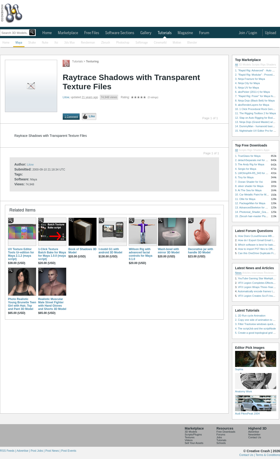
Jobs (219, 437)
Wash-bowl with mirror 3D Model (169, 251)
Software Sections (119, 33)
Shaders (271, 64)
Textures (190, 437)
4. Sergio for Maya (245, 168)
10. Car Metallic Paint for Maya (252, 194)
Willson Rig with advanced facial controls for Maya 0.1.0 (140, 254)
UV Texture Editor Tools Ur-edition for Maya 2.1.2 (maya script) (21, 254)
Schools (221, 443)
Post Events (68, 450)
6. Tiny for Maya (244, 177)
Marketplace (68, 33)
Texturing (92, 61)
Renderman (88, 42)
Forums (220, 434)
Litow (66, 97)
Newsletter (254, 434)
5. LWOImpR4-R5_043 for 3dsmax (255, 173)
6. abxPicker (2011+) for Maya (252, 91)
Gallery (146, 33)
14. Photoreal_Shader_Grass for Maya (257, 212)
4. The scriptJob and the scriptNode (255, 328)
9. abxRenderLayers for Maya (252, 104)
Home (47, 33)
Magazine (185, 33)
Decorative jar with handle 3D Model (200, 251)
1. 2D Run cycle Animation (250, 315)
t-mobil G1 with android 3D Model (110, 251)
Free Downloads (225, 431)
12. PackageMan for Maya (250, 203)
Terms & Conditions (268, 455)
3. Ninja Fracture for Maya (250, 78)
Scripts (256, 64)
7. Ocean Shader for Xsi (249, 181)
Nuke (45, 42)
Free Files (91, 33)
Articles (246, 272)
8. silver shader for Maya (249, 186)
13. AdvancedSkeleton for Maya (253, 207)
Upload (270, 33)
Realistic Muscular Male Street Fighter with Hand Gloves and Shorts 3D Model (52, 304)
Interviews (257, 272)
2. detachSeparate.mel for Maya (253, 160)
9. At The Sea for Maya (248, 190)
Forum (204, 33)
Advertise (253, 431)
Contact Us (254, 437)
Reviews (269, 272)
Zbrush (105, 42)
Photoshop (122, 42)
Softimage (142, 42)
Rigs (263, 64)
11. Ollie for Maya (245, 199)
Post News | (53, 450)
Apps (266, 150)
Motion (177, 42)
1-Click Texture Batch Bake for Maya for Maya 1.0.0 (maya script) (52, 254)
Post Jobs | (38, 450)
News (238, 272)
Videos (188, 440)
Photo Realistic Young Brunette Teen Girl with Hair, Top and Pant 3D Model (22, 304)
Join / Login (248, 33)
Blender (192, 42)
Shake (32, 42)
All (236, 64)
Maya (19, 42)
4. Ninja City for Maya (247, 83)
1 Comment (71, 116)
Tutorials (165, 33)
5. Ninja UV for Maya (247, 87)
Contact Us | (247, 455)
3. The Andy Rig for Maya (249, 164)
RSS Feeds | (8, 450)
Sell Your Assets (194, 443)
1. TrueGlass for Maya (247, 155)
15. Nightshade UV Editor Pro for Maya (257, 130)
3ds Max (69, 42)
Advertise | (23, 450)
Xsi (56, 42)
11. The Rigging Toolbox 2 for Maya (255, 113)
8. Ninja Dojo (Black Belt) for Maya (255, 100)
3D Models (245, 64)
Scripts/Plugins (193, 434)
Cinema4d (160, 42)
